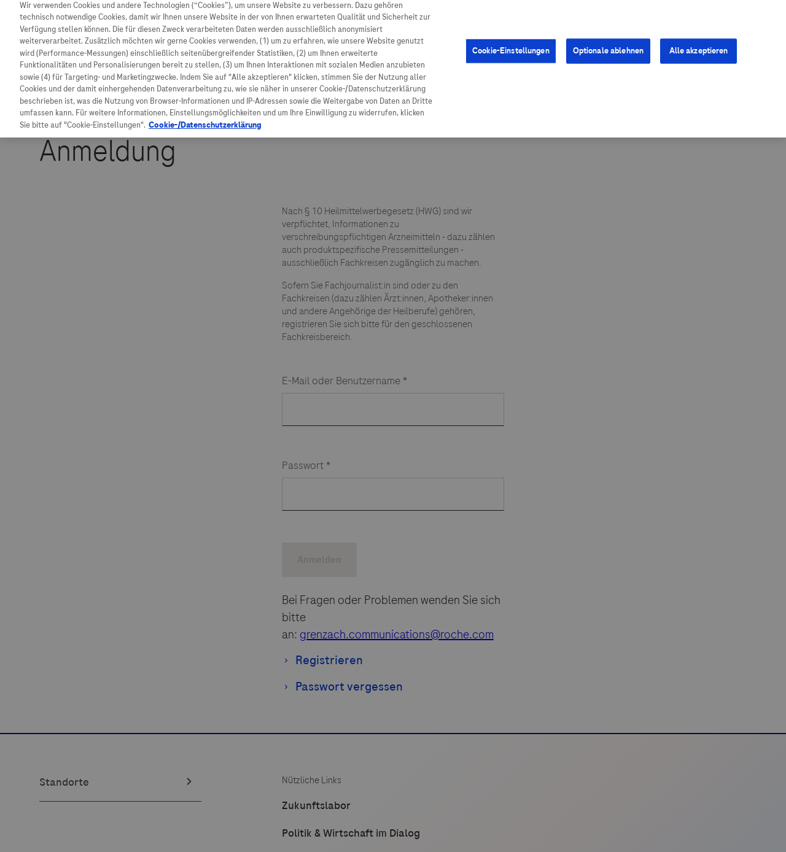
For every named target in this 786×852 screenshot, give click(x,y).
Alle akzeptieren (698, 41)
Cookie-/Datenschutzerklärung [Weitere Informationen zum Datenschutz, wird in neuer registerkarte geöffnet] (205, 115)
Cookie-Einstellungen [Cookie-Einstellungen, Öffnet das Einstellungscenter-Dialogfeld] (511, 41)
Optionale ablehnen (608, 41)
